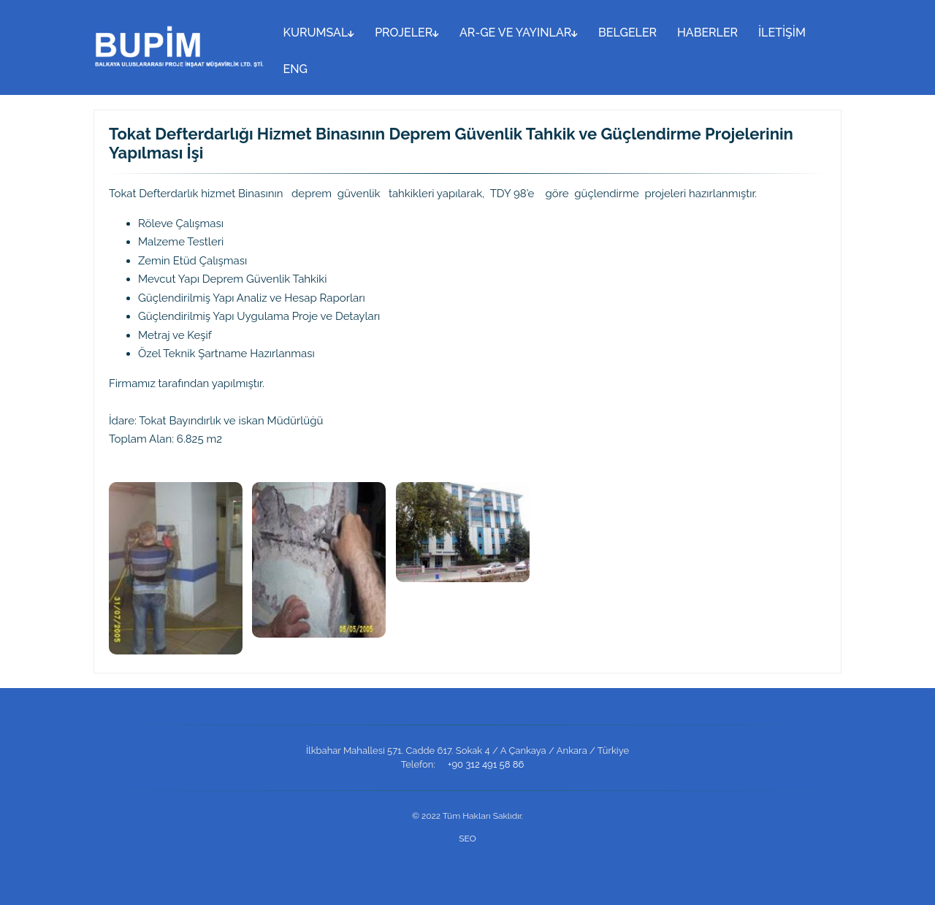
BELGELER (627, 32)
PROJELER (407, 32)
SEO (467, 838)
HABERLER (707, 32)
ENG (295, 69)
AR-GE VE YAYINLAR (518, 32)
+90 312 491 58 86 (486, 764)
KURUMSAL (319, 32)
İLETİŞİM (782, 32)
